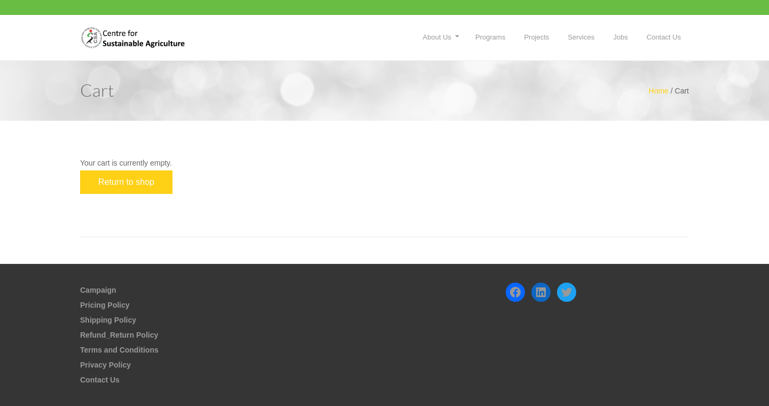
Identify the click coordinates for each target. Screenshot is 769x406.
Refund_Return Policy (119, 335)
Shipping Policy (108, 320)
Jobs (620, 37)
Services (581, 37)
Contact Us (664, 37)
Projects (536, 37)
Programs (490, 37)
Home (659, 91)
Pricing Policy (105, 305)
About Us (437, 37)
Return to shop (126, 181)
